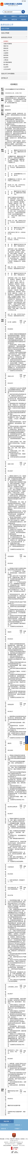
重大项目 (6, 64)
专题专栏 (23, 19)
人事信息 (6, 60)
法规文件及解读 (8, 43)
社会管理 (6, 67)
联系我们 (23, 1138)
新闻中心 (14, 16)
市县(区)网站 (5, 1125)
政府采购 (6, 55)
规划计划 (6, 46)
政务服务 (5, 19)
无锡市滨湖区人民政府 (11, 5)
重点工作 (6, 50)
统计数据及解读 (8, 62)
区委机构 (18, 1125)
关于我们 (7, 1138)
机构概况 (6, 41)
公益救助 (6, 53)
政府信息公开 (23, 16)
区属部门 (18, 1128)
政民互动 (14, 19)
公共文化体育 (7, 69)
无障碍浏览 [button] (26, 739)
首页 (5, 16)
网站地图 (2, 1138)
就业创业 (6, 57)
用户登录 (24, 1)
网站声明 (12, 1138)
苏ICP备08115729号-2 (10, 1143)
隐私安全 (18, 1138)
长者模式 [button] (26, 747)
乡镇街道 (4, 1128)
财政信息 (6, 48)
